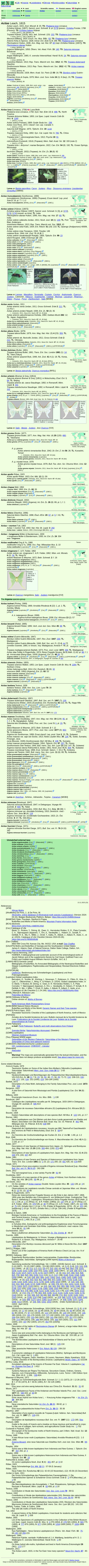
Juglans (41, 188)
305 (56, 1320)
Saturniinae (6, 6)
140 (57, 49)
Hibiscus (29, 297)
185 (44, 1300)
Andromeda (67, 294)
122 (75, 1115)
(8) (58, 145)
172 (65, 211)
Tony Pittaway (36, 251)
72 (24, 1293)
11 (31, 1268)
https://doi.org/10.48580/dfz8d (25, 939)
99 (28, 1300)
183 (19, 1286)
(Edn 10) (44, 112)
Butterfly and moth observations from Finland (53, 1026)
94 (39, 1302)
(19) (43, 227)
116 (19, 1271)
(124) (49, 719)
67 (49, 515)
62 (13, 1275)
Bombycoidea (59, 3)
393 (43, 1148)
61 (40, 1280)
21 (40, 1268)
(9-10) (54, 828)
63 (42, 1295)
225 (32, 1317)
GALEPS (11, 167)
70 (57, 1284)
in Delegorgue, (46, 658)
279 (65, 1522)
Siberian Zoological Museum (24, 1035)
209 (14, 1277)
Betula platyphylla (23, 371)
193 (80, 1277)
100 (58, 1280)
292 (53, 528)
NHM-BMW (23, 89)
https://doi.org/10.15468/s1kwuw (66, 917)
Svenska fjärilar (18, 1030)
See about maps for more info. (71, 1057)
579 (76, 1162)
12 (77, 1266)
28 (33, 1277)
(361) (41, 530)
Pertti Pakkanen (30, 181)
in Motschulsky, (55, 378)
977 (39, 1524)
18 (77, 1282)
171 (52, 1162)
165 (76, 1293)
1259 (57, 1524)
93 (44, 1293)
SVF (30, 267)
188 (18, 87)
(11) (43, 712)
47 (13, 1268)
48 (44, 1204)
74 (27, 1291)
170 (34, 1273)
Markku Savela (74, 1560)
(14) (69, 1077)
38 (50, 1286)
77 (33, 1293)
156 (29, 1288)
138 (56, 741)
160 (52, 1277)
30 (81, 1282)
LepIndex (30, 87)
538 (44, 1124)
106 (69, 1300)
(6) (42, 669)
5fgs (81, 1420)
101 (71, 1284)
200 (56, 1271)
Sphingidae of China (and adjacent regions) (31, 1042)
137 (62, 1202)
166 (63, 1277)
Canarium (56, 797)
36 (53, 1284)
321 (75, 1320)
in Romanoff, (56, 387)
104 (14, 1271)
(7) (50, 701)
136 (83, 1286)
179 (40, 1288)
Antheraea (16, 11)
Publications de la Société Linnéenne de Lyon (37, 1019)
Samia (27, 15)
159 (51, 1271)
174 (14, 213)
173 (56, 28)
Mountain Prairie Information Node (62, 921)
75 (15, 1206)
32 (54, 669)
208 (14, 1302)
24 (65, 56)
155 (45, 1271)
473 (57, 1148)
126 (29, 1297)
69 (61, 626)
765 (57, 133)
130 (58, 220)
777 (22, 1524)
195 (85, 1297)
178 (41, 1282)
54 (77, 1273)
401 (64, 1162)
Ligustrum (68, 297)
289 (37, 1320)
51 (18, 1284)
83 (49, 39)
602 (64, 730)
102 (81, 1268)
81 (65, 1295)
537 (81, 1204)
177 (14, 1286)
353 (47, 1322)
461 (77, 1122)
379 (34, 1204)
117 (51, 1275)
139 (14, 1288)
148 (30, 1271)
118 (31, 813)
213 (49, 1300)
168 (44, 1297)
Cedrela (49, 297)
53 (36, 1280)
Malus (9, 299)
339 (35, 1375)
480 (56, 399)
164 (80, 1300)
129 (82, 1284)
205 (56, 1288)
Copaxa (28, 11)
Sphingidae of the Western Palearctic (28, 1039)
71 (61, 1295)
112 (41, 1275)
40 (82, 1288)
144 (27, 1284)
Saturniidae (72, 3)
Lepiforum (16, 973)
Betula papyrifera (22, 188)
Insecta (25, 3)
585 (35, 1104)
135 (52, 1291)
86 (31, 1291)
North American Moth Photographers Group (31, 1004)
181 (81, 1295)
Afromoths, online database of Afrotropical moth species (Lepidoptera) (42, 915)
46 (73, 1273)
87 (62, 1284)
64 (8, 380)
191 (43, 1302)
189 (64, 157)
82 (13, 1273)
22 (18, 1191)
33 (28, 1191)
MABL (32, 95)
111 (54, 1293)
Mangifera (28, 294)
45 (54, 1286)
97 (54, 1280)
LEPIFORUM (69, 165)
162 (58, 1277)
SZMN (12, 397)
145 (75, 1295)
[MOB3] (28, 32)
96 (64, 1297)
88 (83, 652)
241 (51, 1317)
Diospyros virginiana (62, 188)
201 (49, 1302)
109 (49, 1293)
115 (60, 1293)
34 (13, 555)
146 (65, 1275)
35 (56, 1268)
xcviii (49, 129)
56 (67, 1268)
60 (54, 43)
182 (69, 1277)
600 (62, 658)
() (58, 11)
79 (76, 1268)
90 (49, 1280)
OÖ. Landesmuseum (21, 1046)
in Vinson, (45, 646)
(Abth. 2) (58, 652)
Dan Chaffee (61, 179)
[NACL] (19, 32)
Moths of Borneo (35, 999)
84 (22, 1275)
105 (36, 1275)
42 (32, 1280)
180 (82, 1275)
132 (72, 1184)
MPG (16, 165)
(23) (42, 1079)
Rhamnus (78, 297)
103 (72, 1286)
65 (38, 1277)
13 (75, 1288)
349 (13, 1155)
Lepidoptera (36, 3)
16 (29, 1277)
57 (80, 1271)
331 (16, 385)
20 (45, 1286)
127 (33, 1300)
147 (75, 1300)
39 (76, 1271)
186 (45, 1288)
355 (61, 333)
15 (61, 723)
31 (64, 1273)
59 (65, 1300)
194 (14, 1295)
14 (65, 352)
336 (66, 650)
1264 (16, 119)
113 (46, 1313)
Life (18, 3)
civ (64, 643)
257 (62, 743)
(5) (43, 333)
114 (18, 1273)
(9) (58, 654)
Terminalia (38, 294)
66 (49, 1295)
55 (58, 1286)
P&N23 (23, 87)
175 (58, 1291)
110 (69, 1280)
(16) (82, 1077)
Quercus (77, 294)
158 (76, 1275)
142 (47, 1277)
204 (76, 1291)
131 (71, 1293)
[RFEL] (24, 93)
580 (22, 1393)
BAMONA (81, 165)
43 (60, 1268)
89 (42, 1277)
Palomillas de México (21, 995)
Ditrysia (47, 3)
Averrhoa (19, 797)
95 (64, 719)
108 (77, 1286)
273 (18, 1320)
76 (18, 1275)
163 (34, 1288)
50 (18, 1291)
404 (69, 748)
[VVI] (20, 395)
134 (66, 737)
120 (80, 1280)
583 (81, 1522)
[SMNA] (77, 163)
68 (54, 1295)
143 (19, 1282)
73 (84, 1271)
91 (57, 137)
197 (67, 1291)
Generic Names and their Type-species (60, 1008)
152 (52, 34)
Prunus (17, 299)
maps (80, 121)
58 (59, 1131)
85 (63, 1286)
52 (38, 1295)
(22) (44, 606)
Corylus (56, 294)
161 (30, 1282)
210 (30, 1286)
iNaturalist (10, 89)
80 (22, 1284)
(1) (47, 77)
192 (14, 1297)
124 (76, 1284)
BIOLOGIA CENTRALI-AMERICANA (28, 926)
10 (73, 1282)
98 (67, 1286)
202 (58, 1282)
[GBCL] (39, 159)
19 (71, 1271)
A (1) (46, 357)
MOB (22, 267)
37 (68, 1273)
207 (25, 1286)
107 (64, 1280)
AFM (9, 612)
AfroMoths (25, 99)
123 (70, 1295)
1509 (76, 1524)
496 (55, 112)
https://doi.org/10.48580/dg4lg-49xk (63, 990)
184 (47, 1282)
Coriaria (48, 294)
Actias (42, 11)
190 (51, 1288)
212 (82, 1291)
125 (74, 1297)
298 (50, 123)
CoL (36, 87)
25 (44, 1268)
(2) (62, 617)
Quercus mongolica (40, 371)
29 (85, 1266)
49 (33, 1295)
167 (29, 1273)
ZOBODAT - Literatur (40, 1046)
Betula (24, 428)
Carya (34, 188)
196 (52, 1282)
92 (27, 1275)
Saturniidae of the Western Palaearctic (62, 1039)
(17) (18, 1079)
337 (25, 1322)
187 (45, 1273)
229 (14, 1246)
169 (79, 1297)
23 (61, 236)
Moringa (58, 297)
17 (35, 1268)
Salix (43, 299)
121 (81, 1206)
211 (60, 306)
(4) (46, 56)
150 (36, 1271)
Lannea (18, 294)
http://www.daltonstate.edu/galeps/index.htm (31, 950)
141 (25, 1271)
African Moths (18, 910)
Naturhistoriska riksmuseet (38, 1030)
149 (25, 1282)
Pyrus (24, 299)
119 (36, 1291)
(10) (52, 746)
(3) (45, 311)
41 (13, 1284)
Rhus (49, 188)
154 (71, 1275)
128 (65, 1293)
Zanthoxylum (34, 299)
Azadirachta (39, 297)
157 (24, 1273)
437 (26, 1155)
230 (58, 639)
